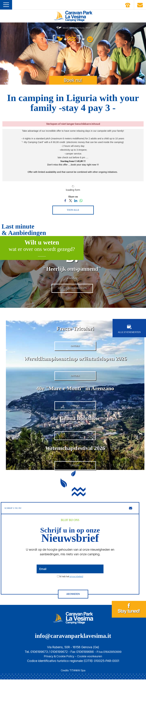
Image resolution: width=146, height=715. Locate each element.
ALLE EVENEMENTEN (129, 341)
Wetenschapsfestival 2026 (75, 478)
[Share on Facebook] (65, 200)
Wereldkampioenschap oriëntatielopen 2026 (75, 375)
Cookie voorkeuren (90, 692)
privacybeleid (76, 611)
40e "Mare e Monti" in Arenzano (75, 409)
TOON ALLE (73, 210)
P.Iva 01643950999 (109, 687)
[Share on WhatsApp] (81, 200)
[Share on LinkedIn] (75, 200)
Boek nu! (73, 80)
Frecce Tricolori (75, 341)
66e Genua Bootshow (75, 444)
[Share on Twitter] (70, 200)
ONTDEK (75, 363)
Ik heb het (71, 611)
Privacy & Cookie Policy (58, 692)
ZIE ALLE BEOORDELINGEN (72, 301)
